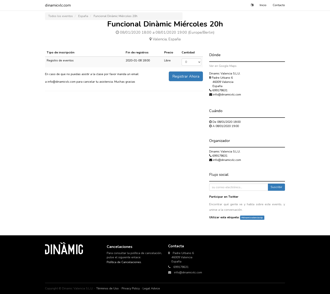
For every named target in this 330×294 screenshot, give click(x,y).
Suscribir (276, 187)
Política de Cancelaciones (124, 262)
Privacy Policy (131, 288)
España (83, 16)
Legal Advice (151, 288)
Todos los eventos (60, 16)
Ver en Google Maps (223, 66)
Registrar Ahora (185, 76)
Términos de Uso (107, 288)
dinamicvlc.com (58, 5)
